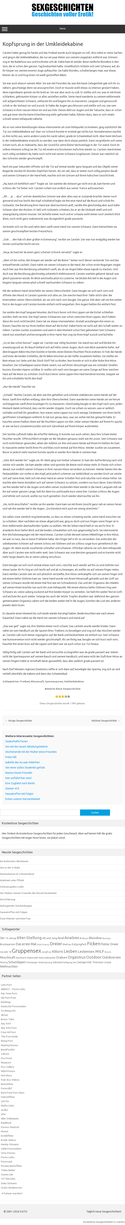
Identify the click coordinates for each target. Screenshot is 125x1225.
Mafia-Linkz (7, 1105)
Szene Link (7, 1174)
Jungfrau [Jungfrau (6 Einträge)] (46, 952)
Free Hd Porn (8, 1032)
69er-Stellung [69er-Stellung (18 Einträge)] (29, 938)
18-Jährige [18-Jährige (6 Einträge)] (10, 938)
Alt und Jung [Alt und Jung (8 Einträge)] (49, 938)
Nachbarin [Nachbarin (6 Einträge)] (21, 957)
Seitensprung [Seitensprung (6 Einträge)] (45, 962)
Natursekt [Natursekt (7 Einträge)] (32, 957)
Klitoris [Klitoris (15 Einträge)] (57, 951)
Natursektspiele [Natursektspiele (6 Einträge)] (47, 957)
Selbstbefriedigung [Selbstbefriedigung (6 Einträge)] (62, 962)
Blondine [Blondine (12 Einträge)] (95, 938)
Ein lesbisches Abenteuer (14, 861)
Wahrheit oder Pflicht (12, 880)
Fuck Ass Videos (10, 1079)
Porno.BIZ (6, 1088)
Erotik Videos (8, 1139)
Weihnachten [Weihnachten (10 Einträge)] (9, 966)
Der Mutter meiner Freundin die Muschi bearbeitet (28, 893)
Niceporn (6, 1062)
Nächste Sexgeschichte (106, 720)
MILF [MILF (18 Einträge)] (99, 951)
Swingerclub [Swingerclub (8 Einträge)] (84, 962)
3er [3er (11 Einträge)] (2, 938)
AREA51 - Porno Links (13, 989)
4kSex (4, 1014)
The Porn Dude (9, 1036)
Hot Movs (6, 1075)
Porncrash (6, 1161)
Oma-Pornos (8, 1152)
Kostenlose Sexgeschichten (98, 1222)
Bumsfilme (7, 1084)
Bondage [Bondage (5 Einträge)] (106, 938)
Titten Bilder (8, 1170)
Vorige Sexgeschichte (18, 720)
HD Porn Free (8, 997)
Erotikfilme (7, 1135)
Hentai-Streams (10, 1144)
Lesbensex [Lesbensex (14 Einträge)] (86, 951)
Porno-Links (7, 1157)
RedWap (6, 1001)
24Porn (5, 1053)
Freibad (25, 681)
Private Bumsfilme (11, 1165)
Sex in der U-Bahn (10, 867)
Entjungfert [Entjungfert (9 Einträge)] (79, 944)
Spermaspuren (54, 681)
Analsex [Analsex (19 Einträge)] (71, 937)
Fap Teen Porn (9, 993)
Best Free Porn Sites (12, 1092)
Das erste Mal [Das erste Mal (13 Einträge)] (26, 944)
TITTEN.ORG (8, 1178)
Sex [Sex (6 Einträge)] (74, 962)
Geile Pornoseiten (11, 1148)
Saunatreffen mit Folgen (13, 912)
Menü (62, 29)
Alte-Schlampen (10, 1118)
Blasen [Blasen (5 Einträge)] (85, 938)
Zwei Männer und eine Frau (15, 918)
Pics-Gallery (7, 1066)
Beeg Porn (7, 1040)
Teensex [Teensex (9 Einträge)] (97, 962)
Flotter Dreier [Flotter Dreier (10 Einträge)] (109, 944)
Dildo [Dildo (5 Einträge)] (39, 944)
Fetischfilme (8, 1096)
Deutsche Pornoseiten (13, 1006)
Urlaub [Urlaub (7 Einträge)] (107, 962)
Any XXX (6, 1023)
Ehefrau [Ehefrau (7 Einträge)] (67, 944)
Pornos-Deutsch (10, 1127)
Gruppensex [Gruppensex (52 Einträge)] (26, 951)
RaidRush (6, 1122)
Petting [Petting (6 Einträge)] (4, 962)
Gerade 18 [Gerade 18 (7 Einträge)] (5, 951)
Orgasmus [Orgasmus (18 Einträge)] (77, 957)
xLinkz (4, 1109)
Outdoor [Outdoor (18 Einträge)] (94, 957)
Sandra (121, 1222)
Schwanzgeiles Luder (12, 886)
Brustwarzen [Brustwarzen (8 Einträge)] (7, 944)
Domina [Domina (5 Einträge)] (45, 944)
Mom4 (4, 1131)
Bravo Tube (7, 1019)
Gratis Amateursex (11, 1187)
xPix (3, 1114)
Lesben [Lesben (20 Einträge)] (70, 951)
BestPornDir (8, 1049)
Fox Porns (6, 1058)
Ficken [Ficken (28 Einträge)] (93, 943)
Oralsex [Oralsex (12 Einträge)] (61, 957)
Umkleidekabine (74, 681)
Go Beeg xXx (8, 1010)
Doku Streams (9, 1183)
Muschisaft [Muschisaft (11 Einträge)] (7, 957)
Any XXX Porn (9, 1027)
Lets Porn (6, 984)
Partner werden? (13, 1193)
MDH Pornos (8, 1071)
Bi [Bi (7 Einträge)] (81, 938)
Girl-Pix (5, 1101)
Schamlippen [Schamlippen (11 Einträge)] (17, 962)
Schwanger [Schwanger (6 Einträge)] (32, 962)
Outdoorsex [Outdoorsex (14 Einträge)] (111, 957)
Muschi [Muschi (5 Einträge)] (108, 952)
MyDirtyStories (9, 1045)
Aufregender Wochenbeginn (16, 905)
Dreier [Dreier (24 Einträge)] (56, 943)
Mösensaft (37, 681)
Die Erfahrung (7, 899)
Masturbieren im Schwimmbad (17, 873)
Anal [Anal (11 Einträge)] (61, 938)
